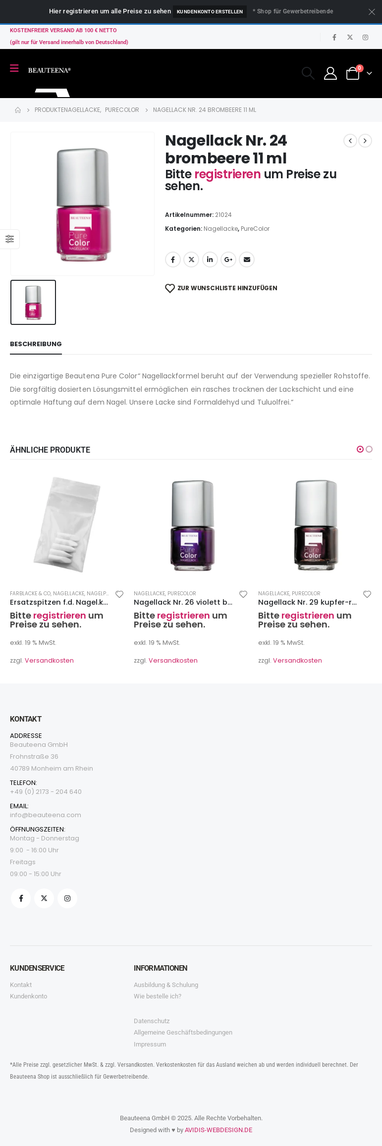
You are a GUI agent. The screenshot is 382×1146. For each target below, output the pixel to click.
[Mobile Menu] (17, 68)
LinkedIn (210, 259)
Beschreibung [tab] (36, 344)
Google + (228, 259)
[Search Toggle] (308, 73)
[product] (67, 524)
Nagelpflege (103, 593)
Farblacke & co (30, 593)
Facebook (173, 259)
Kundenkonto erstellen (210, 11)
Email (247, 259)
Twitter (191, 259)
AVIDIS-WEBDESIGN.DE (218, 1130)
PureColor (255, 228)
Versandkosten (49, 660)
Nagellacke (221, 228)
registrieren (229, 174)
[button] (360, 449)
